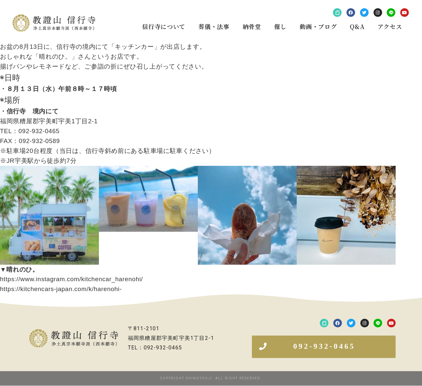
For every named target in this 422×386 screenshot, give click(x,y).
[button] (324, 347)
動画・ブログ (318, 26)
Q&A (357, 26)
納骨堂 (252, 26)
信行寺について (163, 26)
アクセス (389, 26)
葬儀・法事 (213, 26)
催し (280, 26)
